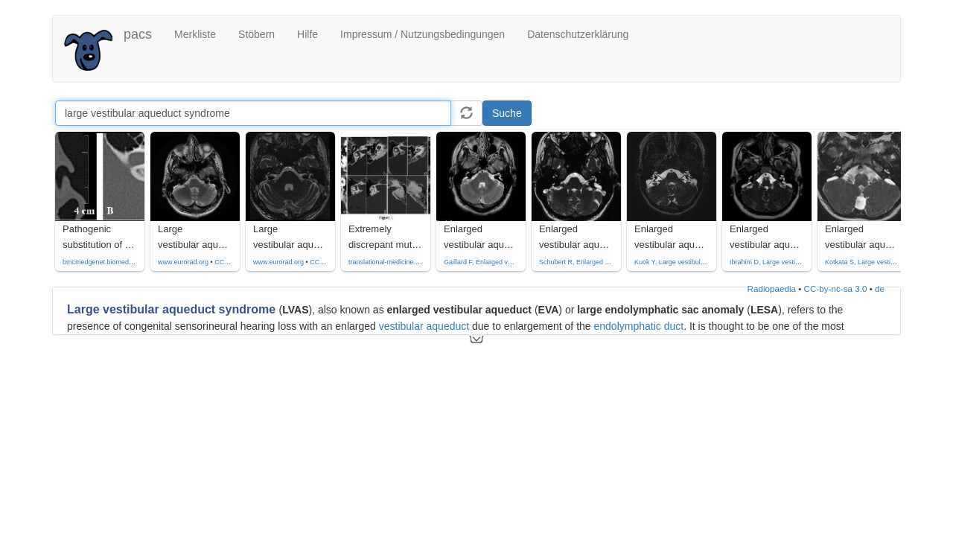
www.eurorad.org (183, 262)
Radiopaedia (772, 288)
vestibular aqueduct (424, 326)
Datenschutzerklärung (577, 34)
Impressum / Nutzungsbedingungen (422, 34)
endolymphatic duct (638, 326)
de (880, 288)
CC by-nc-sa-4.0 (239, 262)
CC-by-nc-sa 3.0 (835, 288)
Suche (507, 113)
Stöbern (256, 34)
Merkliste (195, 34)
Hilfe (307, 34)
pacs (138, 34)
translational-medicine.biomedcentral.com (410, 262)
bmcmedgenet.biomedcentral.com (113, 262)
